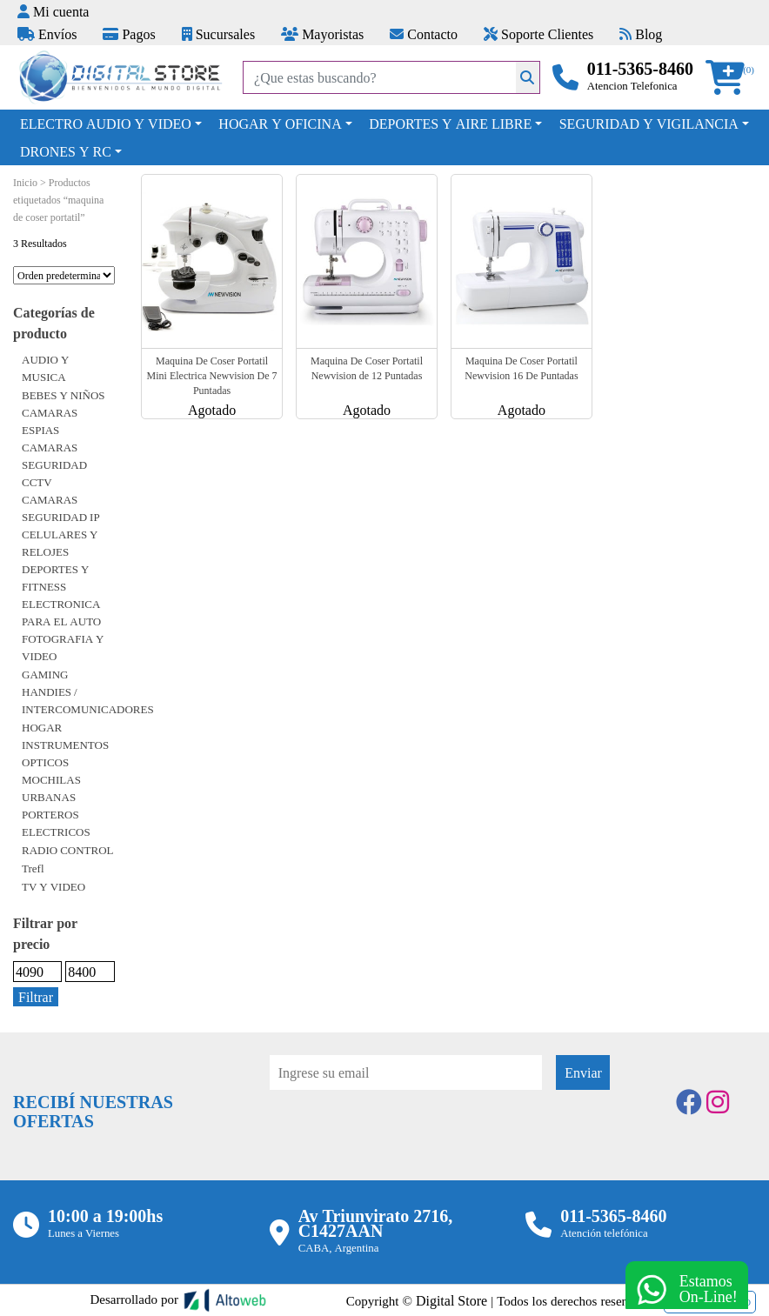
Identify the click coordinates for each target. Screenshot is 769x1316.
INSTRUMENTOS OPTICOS (65, 753)
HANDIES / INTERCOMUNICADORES (88, 700)
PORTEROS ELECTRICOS (56, 822)
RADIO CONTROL (68, 850)
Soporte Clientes (538, 33)
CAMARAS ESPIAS (49, 421)
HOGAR (42, 727)
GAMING (45, 674)
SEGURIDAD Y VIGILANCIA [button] (649, 123)
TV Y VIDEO (53, 886)
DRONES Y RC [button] (65, 151)
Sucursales (218, 33)
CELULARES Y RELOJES (60, 542)
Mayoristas (322, 33)
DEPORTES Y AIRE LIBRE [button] (450, 123)
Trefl (33, 868)
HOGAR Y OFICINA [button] (279, 123)
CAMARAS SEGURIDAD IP (61, 507)
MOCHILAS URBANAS (51, 788)
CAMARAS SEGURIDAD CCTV (54, 464)
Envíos (47, 33)
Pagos (129, 33)
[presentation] (402, 1138)
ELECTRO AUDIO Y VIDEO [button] (105, 123)
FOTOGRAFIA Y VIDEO (63, 647)
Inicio (25, 182)
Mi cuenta (53, 11)
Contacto (424, 33)
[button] (730, 78)
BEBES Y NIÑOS (63, 395)
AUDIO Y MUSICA (45, 367)
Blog (640, 33)
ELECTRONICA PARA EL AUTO (61, 612)
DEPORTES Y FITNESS (55, 577)
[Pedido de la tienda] (64, 275)
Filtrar (35, 996)
